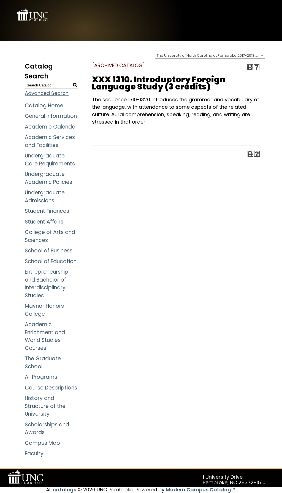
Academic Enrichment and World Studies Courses (45, 336)
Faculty (34, 453)
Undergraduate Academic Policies (48, 178)
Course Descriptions (51, 387)
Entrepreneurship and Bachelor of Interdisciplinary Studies (46, 283)
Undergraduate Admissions (45, 196)
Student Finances (47, 211)
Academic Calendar (51, 126)
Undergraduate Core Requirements (50, 159)
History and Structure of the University (45, 406)
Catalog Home (44, 105)
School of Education (51, 261)
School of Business (48, 250)
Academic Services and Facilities (50, 141)
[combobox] (210, 55)
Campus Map (42, 443)
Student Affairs (44, 221)
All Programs (41, 377)
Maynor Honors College (44, 310)
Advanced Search (47, 93)
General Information (51, 116)
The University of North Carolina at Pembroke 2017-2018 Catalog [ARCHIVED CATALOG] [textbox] (211, 55)
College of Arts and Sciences (50, 236)
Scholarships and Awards (47, 428)
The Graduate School (43, 362)
